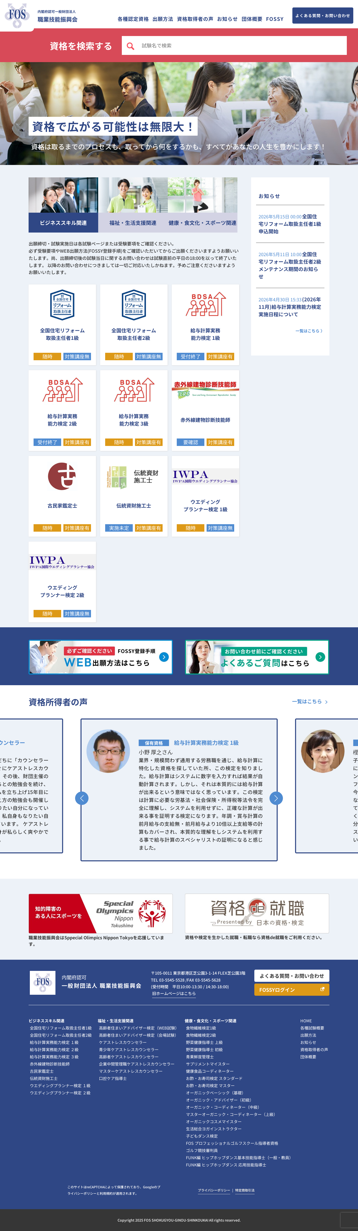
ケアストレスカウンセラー (123, 1042)
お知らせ (227, 18)
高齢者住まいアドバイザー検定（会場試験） (139, 1035)
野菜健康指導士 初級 (204, 1049)
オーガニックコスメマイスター (214, 1121)
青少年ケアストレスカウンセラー (129, 1049)
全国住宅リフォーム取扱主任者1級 (61, 1028)
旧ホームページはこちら (174, 993)
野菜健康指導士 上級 (204, 1042)
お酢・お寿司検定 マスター (210, 1085)
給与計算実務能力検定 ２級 (54, 1049)
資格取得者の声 (195, 18)
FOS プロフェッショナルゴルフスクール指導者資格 (232, 1143)
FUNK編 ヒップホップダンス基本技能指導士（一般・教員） (239, 1157)
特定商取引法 (245, 1190)
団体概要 (252, 18)
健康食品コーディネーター (210, 1071)
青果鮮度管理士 (200, 1057)
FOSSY (275, 18)
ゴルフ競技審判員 (202, 1150)
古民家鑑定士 (42, 1071)
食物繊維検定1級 (201, 1028)
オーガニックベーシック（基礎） (216, 1093)
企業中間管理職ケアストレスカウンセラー (137, 1064)
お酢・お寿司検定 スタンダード (214, 1078)
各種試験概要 (312, 1028)
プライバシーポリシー (214, 1190)
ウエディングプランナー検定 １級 (60, 1085)
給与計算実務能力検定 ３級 (54, 1057)
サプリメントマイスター (208, 1064)
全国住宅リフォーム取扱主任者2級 (61, 1035)
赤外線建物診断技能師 (50, 1064)
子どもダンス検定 (202, 1136)
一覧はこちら (307, 701)
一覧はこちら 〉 (310, 331)
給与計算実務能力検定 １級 (54, 1042)
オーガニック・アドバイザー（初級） (220, 1100)
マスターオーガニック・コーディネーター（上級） (231, 1114)
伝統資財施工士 (44, 1078)
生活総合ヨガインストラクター (214, 1129)
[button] (82, 798)
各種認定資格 (133, 18)
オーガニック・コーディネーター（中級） (224, 1107)
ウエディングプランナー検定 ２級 (60, 1093)
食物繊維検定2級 (201, 1035)
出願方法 (162, 18)
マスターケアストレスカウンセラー (131, 1071)
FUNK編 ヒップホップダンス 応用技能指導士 (226, 1165)
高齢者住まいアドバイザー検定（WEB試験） (139, 1028)
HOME (306, 1021)
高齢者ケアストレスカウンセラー (129, 1057)
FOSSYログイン (277, 989)
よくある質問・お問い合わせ (322, 15)
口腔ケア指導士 (113, 1078)
